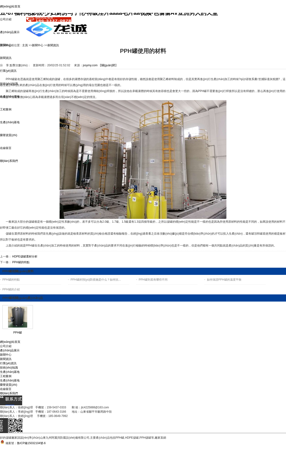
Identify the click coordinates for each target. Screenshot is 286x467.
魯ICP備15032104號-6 (31, 443)
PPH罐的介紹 (11, 289)
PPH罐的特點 (21, 262)
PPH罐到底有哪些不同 (153, 279)
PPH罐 (17, 332)
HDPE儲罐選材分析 (24, 256)
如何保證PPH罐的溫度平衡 (224, 279)
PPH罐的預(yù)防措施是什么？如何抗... (96, 279)
